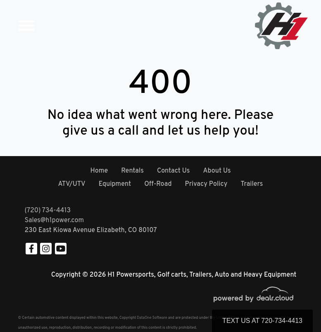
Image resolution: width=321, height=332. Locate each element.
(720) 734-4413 (48, 210)
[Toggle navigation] (26, 26)
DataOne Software (152, 317)
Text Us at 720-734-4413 (262, 320)
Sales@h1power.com (54, 220)
